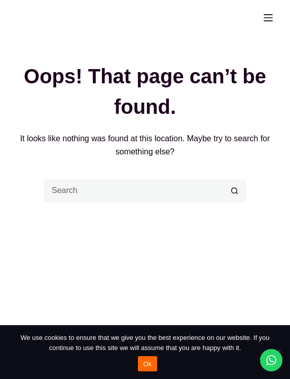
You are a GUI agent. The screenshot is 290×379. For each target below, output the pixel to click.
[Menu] (268, 17)
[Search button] (235, 190)
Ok (147, 364)
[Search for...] (134, 190)
